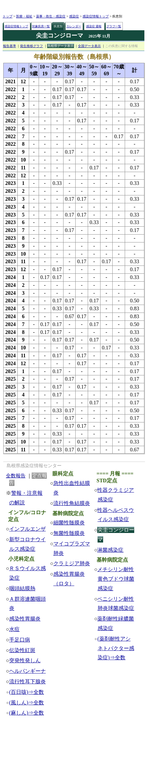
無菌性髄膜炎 (69, 533)
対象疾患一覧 (41, 26)
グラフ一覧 (113, 26)
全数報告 (16, 475)
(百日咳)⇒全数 (26, 692)
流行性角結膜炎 (71, 503)
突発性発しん (25, 660)
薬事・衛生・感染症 (50, 16)
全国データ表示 (89, 46)
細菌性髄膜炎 (69, 522)
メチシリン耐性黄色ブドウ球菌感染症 (115, 579)
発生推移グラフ (31, 46)
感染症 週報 (93, 26)
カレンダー (73, 26)
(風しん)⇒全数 (26, 702)
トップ (7, 16)
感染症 (74, 16)
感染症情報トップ (96, 16)
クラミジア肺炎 (71, 563)
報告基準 (9, 46)
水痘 (14, 629)
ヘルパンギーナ (27, 671)
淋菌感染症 (110, 550)
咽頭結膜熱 (22, 588)
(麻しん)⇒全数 (26, 713)
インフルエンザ (27, 529)
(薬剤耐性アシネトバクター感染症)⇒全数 (115, 648)
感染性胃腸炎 (25, 618)
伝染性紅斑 (22, 650)
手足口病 (19, 640)
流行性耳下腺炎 (27, 681)
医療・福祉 (24, 16)
